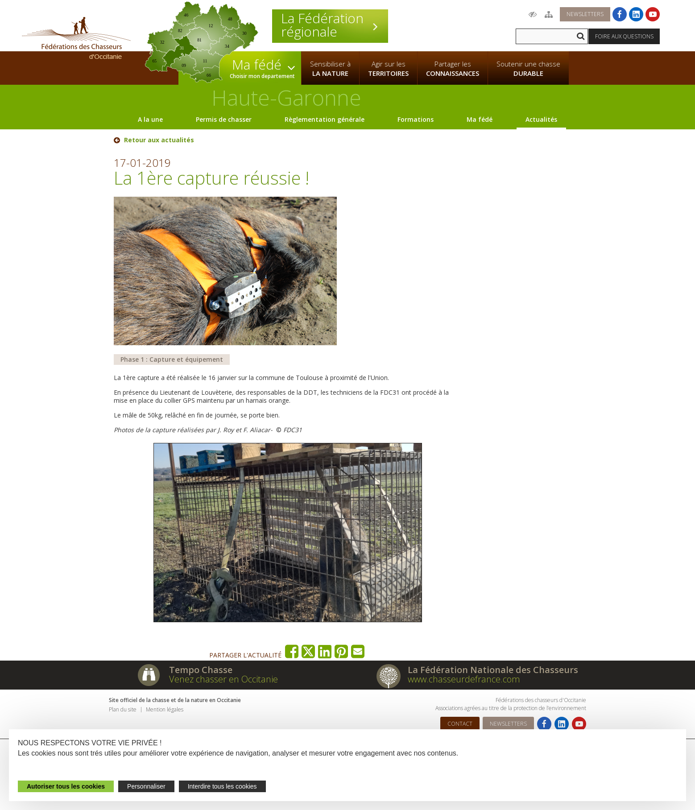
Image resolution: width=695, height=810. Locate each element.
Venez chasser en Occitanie (223, 679)
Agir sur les (388, 68)
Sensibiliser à (330, 68)
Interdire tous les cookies (222, 786)
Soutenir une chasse (528, 68)
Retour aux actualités (159, 140)
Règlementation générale (324, 119)
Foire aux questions (624, 36)
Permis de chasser (224, 119)
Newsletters (585, 14)
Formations (415, 119)
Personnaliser (146, 786)
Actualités (541, 119)
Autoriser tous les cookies (66, 786)
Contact (459, 723)
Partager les (452, 68)
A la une (150, 119)
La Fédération (330, 25)
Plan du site (123, 709)
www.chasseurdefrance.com (464, 679)
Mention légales (164, 709)
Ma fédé (479, 119)
